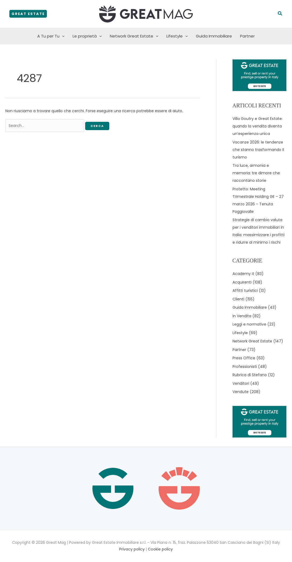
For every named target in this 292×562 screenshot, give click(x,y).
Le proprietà (87, 36)
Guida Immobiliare (214, 36)
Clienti (238, 299)
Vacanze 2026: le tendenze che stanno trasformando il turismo (258, 149)
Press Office (244, 358)
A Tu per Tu (51, 36)
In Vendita (242, 316)
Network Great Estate (134, 36)
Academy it (243, 273)
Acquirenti (242, 282)
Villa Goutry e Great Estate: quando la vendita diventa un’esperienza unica (258, 126)
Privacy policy (132, 549)
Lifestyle (177, 36)
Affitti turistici (245, 290)
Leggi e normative (249, 324)
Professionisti (245, 366)
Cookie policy (160, 549)
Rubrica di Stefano (250, 375)
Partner (247, 36)
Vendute (241, 391)
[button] (28, 14)
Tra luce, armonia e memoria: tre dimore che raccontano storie (256, 173)
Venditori (241, 383)
